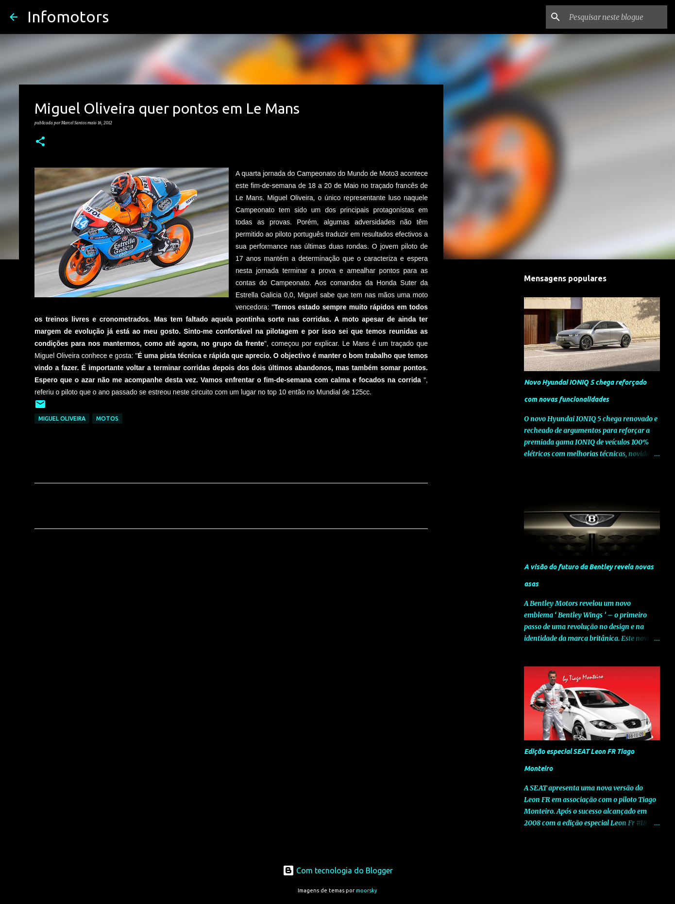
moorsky (366, 890)
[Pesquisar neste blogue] (616, 17)
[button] (40, 142)
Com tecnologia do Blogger (338, 870)
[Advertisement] (231, 627)
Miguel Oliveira (61, 418)
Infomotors (68, 16)
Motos (107, 418)
